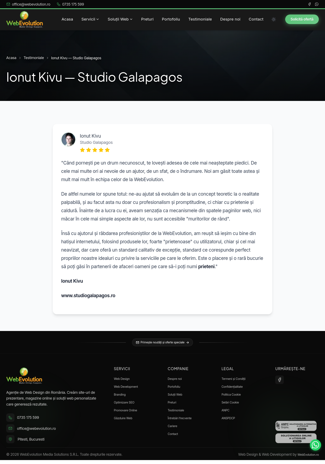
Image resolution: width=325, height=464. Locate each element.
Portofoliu (175, 388)
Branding (121, 396)
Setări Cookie (232, 404)
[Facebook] (309, 4)
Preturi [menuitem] (147, 19)
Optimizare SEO (126, 404)
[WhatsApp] (317, 4)
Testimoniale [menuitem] (200, 19)
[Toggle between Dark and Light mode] (274, 19)
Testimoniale (34, 58)
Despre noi (176, 380)
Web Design (123, 380)
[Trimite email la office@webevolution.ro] (54, 432)
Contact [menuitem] (256, 19)
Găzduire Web (125, 420)
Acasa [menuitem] (67, 19)
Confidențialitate (235, 388)
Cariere (173, 427)
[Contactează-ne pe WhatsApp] (314, 453)
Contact (174, 435)
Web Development (129, 388)
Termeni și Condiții (236, 380)
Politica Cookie (233, 396)
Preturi (173, 404)
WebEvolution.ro (305, 458)
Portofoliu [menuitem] (171, 19)
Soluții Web (177, 396)
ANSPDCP (230, 420)
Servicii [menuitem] (90, 19)
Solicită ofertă (302, 19)
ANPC (226, 412)
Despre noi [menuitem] (230, 19)
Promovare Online (128, 412)
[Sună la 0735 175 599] (54, 420)
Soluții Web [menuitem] (120, 19)
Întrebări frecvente (182, 420)
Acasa (11, 58)
